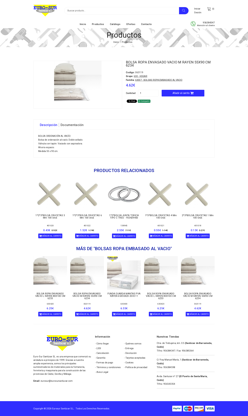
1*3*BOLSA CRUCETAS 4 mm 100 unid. (161, 216)
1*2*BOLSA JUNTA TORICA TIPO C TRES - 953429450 (124, 216)
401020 (50, 226)
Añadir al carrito (183, 93)
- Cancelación (102, 353)
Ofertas (130, 24)
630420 (50, 304)
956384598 (169, 367)
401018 (197, 226)
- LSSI (98, 348)
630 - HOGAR (140, 76)
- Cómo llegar (102, 343)
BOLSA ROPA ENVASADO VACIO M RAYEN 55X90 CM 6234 (168, 63)
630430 (124, 304)
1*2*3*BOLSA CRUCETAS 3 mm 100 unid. (50, 216)
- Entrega (129, 348)
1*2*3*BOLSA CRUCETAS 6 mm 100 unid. (87, 216)
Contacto (146, 24)
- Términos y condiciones (108, 367)
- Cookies (129, 362)
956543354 (169, 384)
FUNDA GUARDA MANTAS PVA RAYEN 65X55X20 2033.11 (124, 294)
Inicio (83, 24)
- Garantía (100, 358)
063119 (87, 304)
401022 (87, 226)
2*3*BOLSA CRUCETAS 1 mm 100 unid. (198, 216)
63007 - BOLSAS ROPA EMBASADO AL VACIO (158, 80)
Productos (98, 24)
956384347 (209, 22)
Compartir (144, 101)
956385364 (188, 350)
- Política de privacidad (135, 367)
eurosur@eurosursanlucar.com (57, 381)
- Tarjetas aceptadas (135, 358)
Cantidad (131, 93)
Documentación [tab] (72, 125)
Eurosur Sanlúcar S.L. (63, 408)
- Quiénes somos (132, 343)
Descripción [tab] (48, 125)
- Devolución (130, 353)
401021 (160, 226)
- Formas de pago (104, 362)
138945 (124, 226)
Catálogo (115, 24)
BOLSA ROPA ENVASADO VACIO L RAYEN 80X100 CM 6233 (50, 296)
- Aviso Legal (101, 372)
